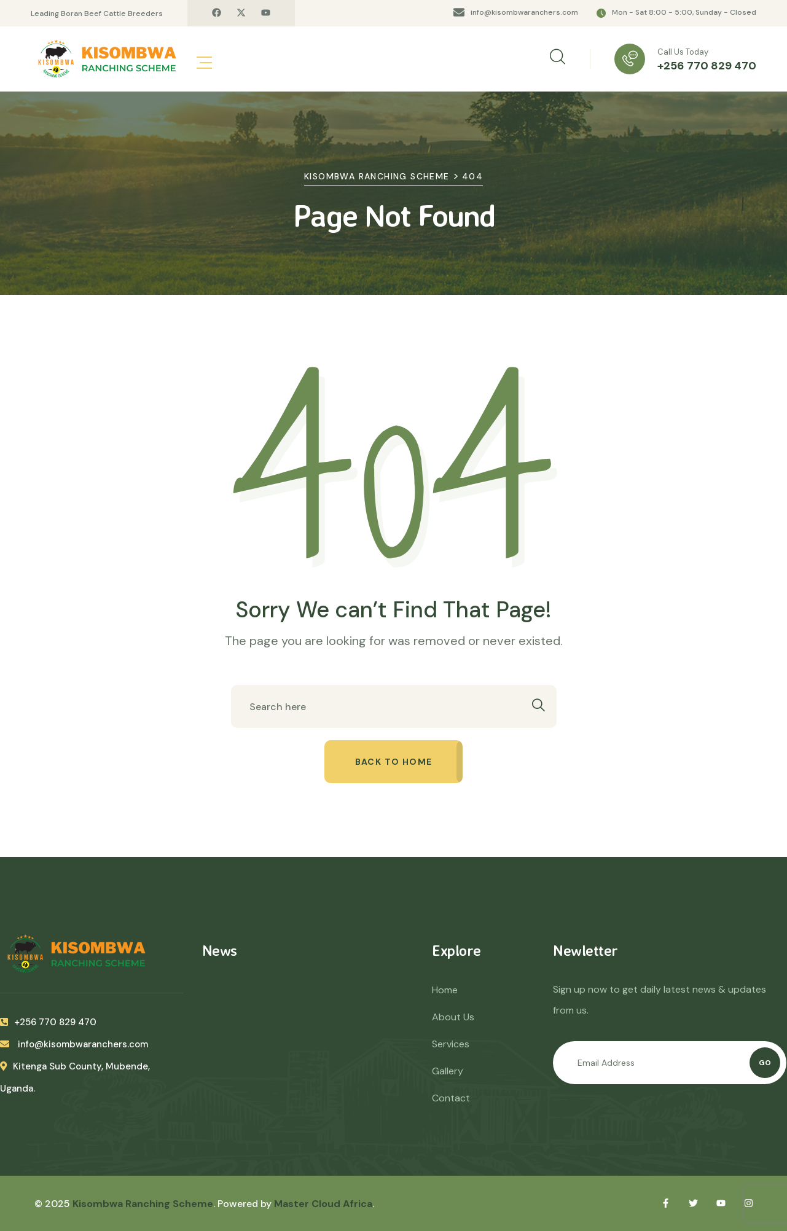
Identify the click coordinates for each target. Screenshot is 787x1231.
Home (445, 989)
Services (450, 1044)
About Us (453, 1016)
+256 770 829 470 (706, 65)
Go (765, 1063)
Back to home (394, 761)
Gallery (447, 1071)
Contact (451, 1098)
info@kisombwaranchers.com (524, 12)
